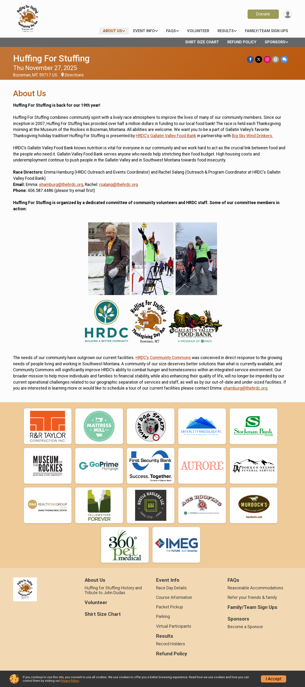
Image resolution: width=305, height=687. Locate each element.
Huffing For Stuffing (51, 58)
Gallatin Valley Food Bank (173, 135)
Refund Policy (241, 42)
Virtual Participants (173, 626)
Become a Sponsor (245, 626)
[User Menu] (287, 14)
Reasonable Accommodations (255, 588)
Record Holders (170, 644)
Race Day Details (171, 588)
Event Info (144, 31)
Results (226, 31)
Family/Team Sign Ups (266, 31)
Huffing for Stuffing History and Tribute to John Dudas (113, 590)
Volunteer (198, 31)
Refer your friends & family (252, 597)
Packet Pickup (169, 607)
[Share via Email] (275, 59)
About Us (112, 31)
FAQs (171, 31)
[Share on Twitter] (259, 59)
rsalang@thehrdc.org (118, 184)
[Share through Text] (284, 59)
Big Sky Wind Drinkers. (252, 135)
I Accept (273, 679)
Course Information (174, 597)
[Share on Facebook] (250, 59)
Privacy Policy (70, 680)
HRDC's (142, 135)
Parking (163, 616)
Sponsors (275, 42)
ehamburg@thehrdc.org (61, 184)
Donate (263, 13)
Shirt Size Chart (202, 42)
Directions (74, 75)
